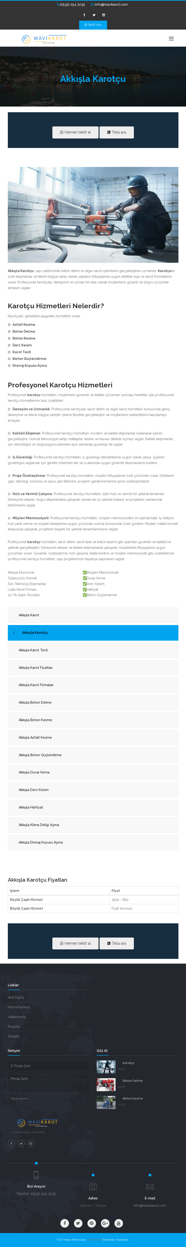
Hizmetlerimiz (19, 1007)
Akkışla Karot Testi (33, 650)
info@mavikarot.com (109, 4)
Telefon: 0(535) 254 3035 (36, 1194)
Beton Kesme (133, 1098)
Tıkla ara (116, 132)
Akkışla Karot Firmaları (36, 685)
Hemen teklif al (75, 132)
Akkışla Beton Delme (35, 702)
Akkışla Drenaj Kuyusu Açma (41, 842)
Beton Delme (133, 1080)
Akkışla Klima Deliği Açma (39, 825)
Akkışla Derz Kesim (34, 790)
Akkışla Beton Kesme (35, 720)
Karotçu (128, 1063)
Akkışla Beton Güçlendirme (40, 755)
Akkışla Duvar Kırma (34, 772)
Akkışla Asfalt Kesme (35, 737)
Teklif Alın (93, 25)
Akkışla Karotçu (35, 633)
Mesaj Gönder (19, 1098)
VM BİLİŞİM (94, 1239)
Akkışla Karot (29, 615)
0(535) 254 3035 (71, 4)
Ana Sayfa (16, 997)
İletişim (13, 1036)
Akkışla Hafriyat (31, 807)
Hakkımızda (17, 1017)
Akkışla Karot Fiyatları (36, 668)
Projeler (14, 1026)
